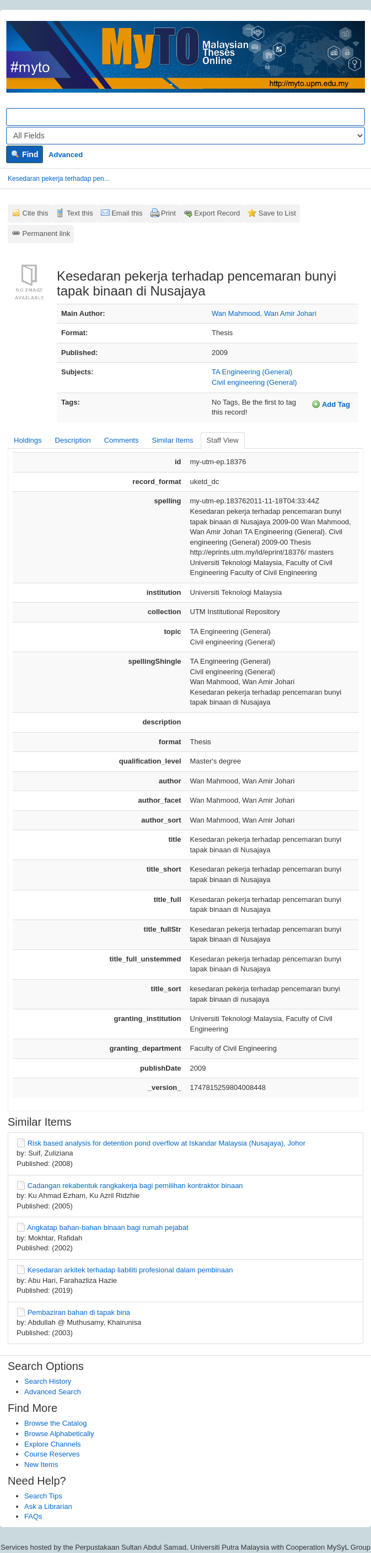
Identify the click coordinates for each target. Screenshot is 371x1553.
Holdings (28, 440)
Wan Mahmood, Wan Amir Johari (264, 313)
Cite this (36, 213)
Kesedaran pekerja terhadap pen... (59, 178)
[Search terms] (185, 117)
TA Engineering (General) (252, 372)
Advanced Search (52, 1392)
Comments (121, 440)
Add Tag (330, 404)
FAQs (33, 1516)
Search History (47, 1381)
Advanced (66, 155)
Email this (126, 213)
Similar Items (172, 440)
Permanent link (47, 233)
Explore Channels (52, 1444)
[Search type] (185, 135)
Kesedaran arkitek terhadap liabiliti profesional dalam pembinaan (130, 1270)
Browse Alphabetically (59, 1434)
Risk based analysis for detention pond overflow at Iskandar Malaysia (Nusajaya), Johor (166, 1143)
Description (73, 440)
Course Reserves (51, 1454)
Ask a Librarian (48, 1506)
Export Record (217, 213)
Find (24, 154)
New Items (41, 1464)
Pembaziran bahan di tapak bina (79, 1312)
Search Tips (43, 1496)
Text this (80, 213)
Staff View (223, 440)
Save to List (277, 213)
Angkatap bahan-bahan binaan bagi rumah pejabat (108, 1227)
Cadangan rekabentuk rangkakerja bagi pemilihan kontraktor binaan (135, 1185)
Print (168, 213)
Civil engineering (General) (254, 382)
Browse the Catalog (55, 1423)
